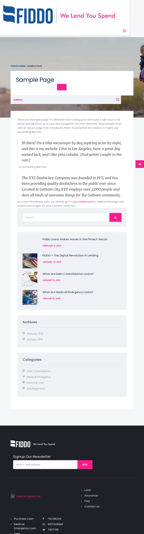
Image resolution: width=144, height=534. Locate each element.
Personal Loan (35, 371)
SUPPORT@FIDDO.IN (55, 476)
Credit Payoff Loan (103, 506)
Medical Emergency (39, 366)
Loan (81, 465)
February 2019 (35, 322)
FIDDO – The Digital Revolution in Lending (68, 251)
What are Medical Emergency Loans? (65, 284)
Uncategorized (36, 377)
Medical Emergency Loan (106, 479)
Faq (80, 476)
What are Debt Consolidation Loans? (65, 267)
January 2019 (34, 328)
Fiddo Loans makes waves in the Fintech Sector (72, 235)
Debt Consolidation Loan (108, 492)
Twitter (125, 484)
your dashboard (83, 197)
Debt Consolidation (39, 360)
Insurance (84, 470)
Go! (123, 439)
